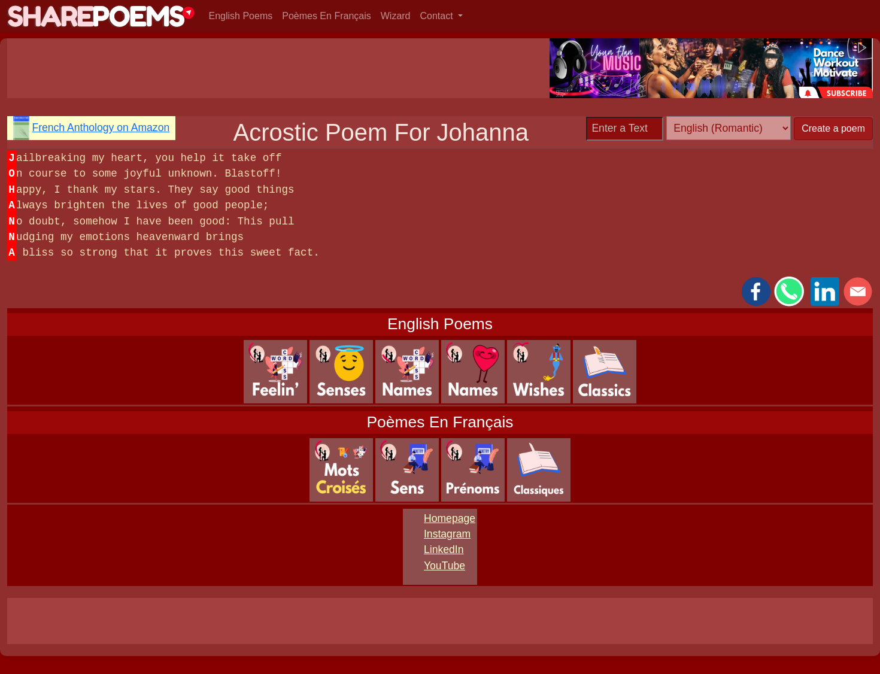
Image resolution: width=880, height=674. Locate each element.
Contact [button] (438, 16)
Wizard (396, 16)
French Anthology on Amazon (100, 127)
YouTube (444, 566)
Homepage (449, 518)
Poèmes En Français (326, 16)
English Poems (241, 16)
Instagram (447, 534)
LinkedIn (444, 549)
